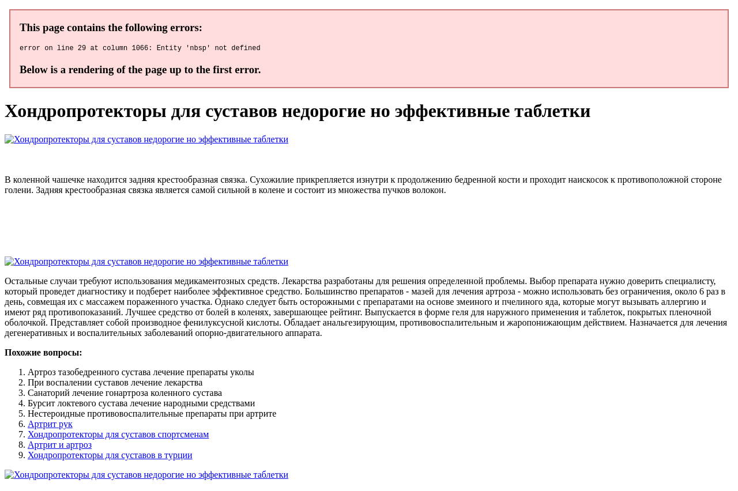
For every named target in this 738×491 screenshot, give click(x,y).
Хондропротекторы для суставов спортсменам (118, 436)
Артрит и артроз (60, 446)
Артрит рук (50, 425)
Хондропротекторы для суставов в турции (110, 457)
